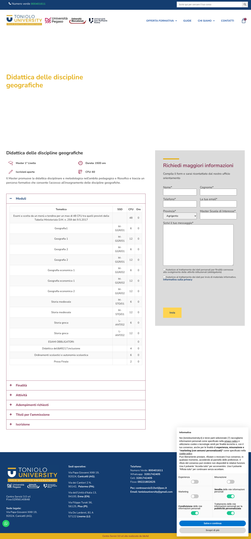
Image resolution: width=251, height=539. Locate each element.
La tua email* (218, 202)
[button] (161, 20)
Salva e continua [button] (212, 523)
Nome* (180, 190)
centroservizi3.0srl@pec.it (151, 488)
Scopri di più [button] (212, 530)
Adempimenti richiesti (32, 405)
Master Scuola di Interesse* (218, 214)
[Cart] (243, 20)
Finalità (21, 385)
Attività (21, 395)
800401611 (38, 4)
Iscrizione (23, 424)
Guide (187, 21)
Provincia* (180, 214)
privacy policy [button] (231, 441)
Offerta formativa (161, 21)
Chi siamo (206, 21)
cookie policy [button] (185, 453)
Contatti (227, 21)
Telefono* (180, 202)
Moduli (21, 198)
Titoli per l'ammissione (33, 414)
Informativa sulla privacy (177, 279)
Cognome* (218, 190)
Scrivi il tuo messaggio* (198, 244)
